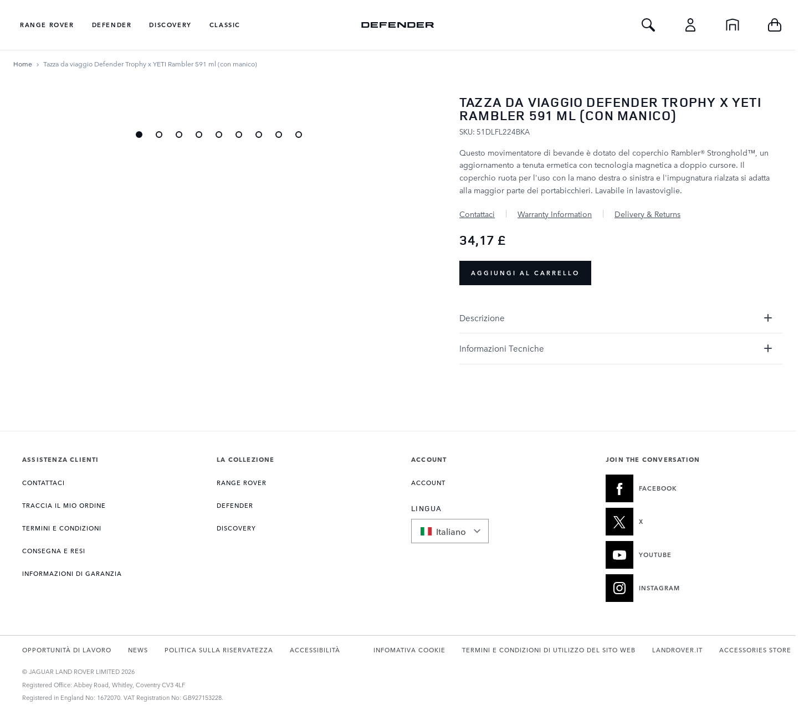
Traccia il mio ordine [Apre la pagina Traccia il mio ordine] (64, 505)
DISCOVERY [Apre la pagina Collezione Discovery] (236, 528)
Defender (112, 24)
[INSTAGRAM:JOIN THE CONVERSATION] (690, 588)
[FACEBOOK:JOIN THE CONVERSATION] (690, 488)
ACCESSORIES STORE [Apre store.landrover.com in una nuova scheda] (755, 650)
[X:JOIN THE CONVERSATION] (690, 521)
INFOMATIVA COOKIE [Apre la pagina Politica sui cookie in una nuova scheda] (409, 650)
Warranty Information (555, 214)
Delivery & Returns (647, 214)
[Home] (732, 25)
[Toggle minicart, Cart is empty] (775, 25)
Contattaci (477, 214)
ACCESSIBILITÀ (315, 650)
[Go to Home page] (397, 25)
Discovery (170, 24)
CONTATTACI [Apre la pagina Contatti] (43, 482)
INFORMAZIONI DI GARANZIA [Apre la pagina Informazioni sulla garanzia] (72, 573)
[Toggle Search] (648, 25)
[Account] (690, 25)
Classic (224, 24)
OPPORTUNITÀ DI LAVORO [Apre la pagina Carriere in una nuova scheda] (66, 650)
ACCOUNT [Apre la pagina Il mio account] (428, 482)
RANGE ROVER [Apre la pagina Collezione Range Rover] (242, 482)
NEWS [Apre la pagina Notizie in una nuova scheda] (138, 650)
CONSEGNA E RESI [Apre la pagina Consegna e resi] (53, 550)
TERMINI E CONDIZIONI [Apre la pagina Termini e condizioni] (61, 528)
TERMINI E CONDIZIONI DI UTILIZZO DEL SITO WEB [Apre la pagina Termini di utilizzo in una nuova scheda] (549, 650)
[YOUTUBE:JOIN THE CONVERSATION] (690, 555)
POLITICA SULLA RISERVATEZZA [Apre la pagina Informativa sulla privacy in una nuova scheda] (219, 650)
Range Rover (47, 24)
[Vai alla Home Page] (22, 64)
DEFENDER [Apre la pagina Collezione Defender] (235, 505)
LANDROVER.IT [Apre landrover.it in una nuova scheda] (677, 650)
